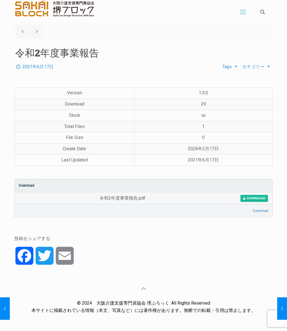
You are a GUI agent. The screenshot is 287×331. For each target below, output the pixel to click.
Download (254, 198)
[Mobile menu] (243, 12)
